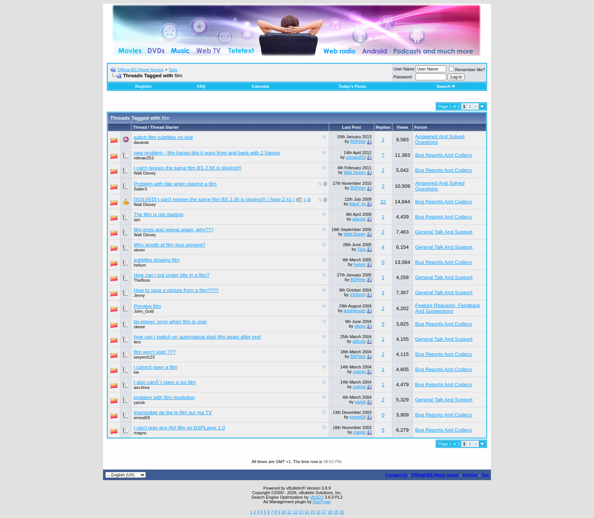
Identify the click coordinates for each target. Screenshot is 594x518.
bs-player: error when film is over (170, 322)
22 (383, 201)
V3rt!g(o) (358, 294)
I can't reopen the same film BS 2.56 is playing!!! (188, 168)
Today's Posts (352, 86)
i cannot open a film (156, 367)
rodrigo (359, 371)
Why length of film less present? (169, 245)
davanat (141, 142)
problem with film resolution (164, 397)
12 (295, 512)
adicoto (359, 219)
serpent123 (144, 357)
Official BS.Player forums (140, 69)
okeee (139, 327)
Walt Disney (145, 173)
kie (136, 372)
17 (324, 512)
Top (485, 475)
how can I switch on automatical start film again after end (197, 337)
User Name (404, 69)
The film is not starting (158, 214)
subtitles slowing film (157, 260)
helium (140, 265)
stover (139, 250)
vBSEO (317, 497)
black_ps (357, 203)
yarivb (139, 402)
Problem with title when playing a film (175, 184)
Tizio (361, 249)
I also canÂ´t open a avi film (165, 382)
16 (318, 512)
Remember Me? (467, 69)
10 (283, 512)
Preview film (147, 306)
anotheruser (355, 310)
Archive (470, 475)
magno (140, 433)
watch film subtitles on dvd (163, 137)
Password (403, 77)
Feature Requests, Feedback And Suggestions (447, 308)
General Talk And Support (444, 232)
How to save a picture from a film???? (176, 290)
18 (330, 512)
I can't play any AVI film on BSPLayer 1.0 (179, 428)
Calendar (260, 86)
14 (307, 512)
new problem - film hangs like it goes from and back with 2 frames (207, 153)
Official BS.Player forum (435, 475)
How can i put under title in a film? (171, 275)
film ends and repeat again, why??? (173, 229)
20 (341, 512)
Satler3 (140, 189)
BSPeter (358, 141)
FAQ (201, 86)
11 (289, 512)
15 (312, 512)
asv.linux (142, 387)
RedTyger (322, 501)
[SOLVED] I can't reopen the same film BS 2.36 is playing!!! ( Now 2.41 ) (214, 199)
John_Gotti (144, 311)
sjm (137, 219)
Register (143, 86)
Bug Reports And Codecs (443, 155)
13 (301, 512)
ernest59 (142, 417)
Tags (173, 69)
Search (446, 86)
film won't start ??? (155, 352)
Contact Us (396, 475)
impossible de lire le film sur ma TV (173, 412)
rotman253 (144, 158)
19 (335, 512)
